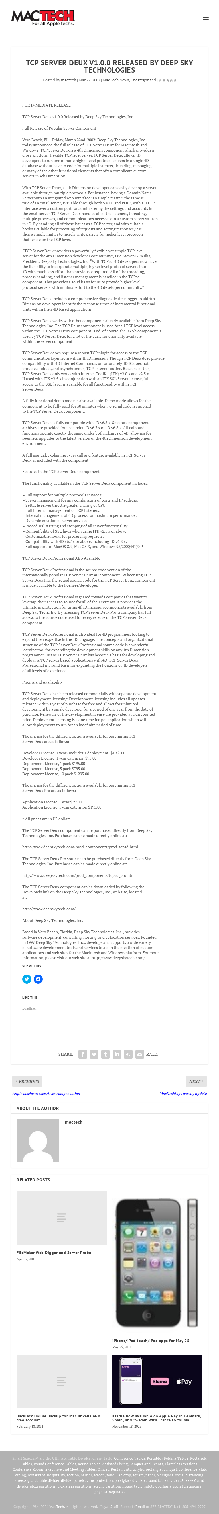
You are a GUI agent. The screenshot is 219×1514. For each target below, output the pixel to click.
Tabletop (123, 1475)
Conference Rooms (28, 1469)
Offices (103, 1469)
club (202, 1469)
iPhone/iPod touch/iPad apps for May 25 (150, 1340)
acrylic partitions (107, 1486)
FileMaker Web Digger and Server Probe (54, 1252)
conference (188, 1469)
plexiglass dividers (130, 1480)
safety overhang (157, 1486)
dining (20, 1475)
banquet (170, 1469)
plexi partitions (43, 1486)
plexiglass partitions (74, 1486)
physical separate (109, 1491)
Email (140, 1506)
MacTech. (57, 1506)
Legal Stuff (109, 1506)
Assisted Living (115, 1463)
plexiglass (165, 1475)
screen (99, 1475)
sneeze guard (26, 1480)
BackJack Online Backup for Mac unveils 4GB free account (58, 1418)
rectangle (154, 1469)
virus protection (99, 1480)
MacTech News (116, 80)
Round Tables (89, 1463)
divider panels (73, 1480)
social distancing (189, 1475)
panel (150, 1475)
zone (110, 1475)
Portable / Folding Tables (167, 1458)
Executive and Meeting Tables (70, 1469)
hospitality (56, 1475)
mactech (68, 80)
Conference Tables (129, 1458)
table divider (48, 1480)
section (73, 1475)
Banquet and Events (146, 1463)
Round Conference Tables (55, 1463)
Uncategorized (143, 80)
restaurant (36, 1475)
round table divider (163, 1480)
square (138, 1475)
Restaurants (121, 1469)
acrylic (138, 1469)
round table (133, 1486)
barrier (86, 1475)
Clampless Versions (181, 1463)
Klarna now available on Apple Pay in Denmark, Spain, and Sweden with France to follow (156, 1418)
